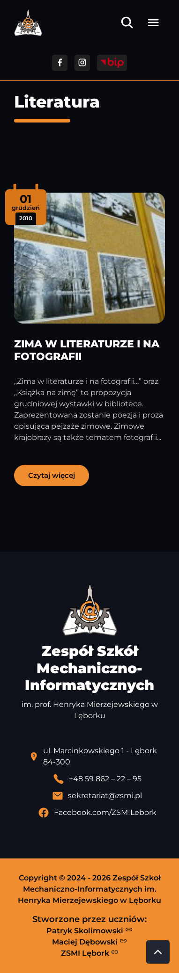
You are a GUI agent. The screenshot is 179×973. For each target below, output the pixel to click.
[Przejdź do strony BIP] (112, 63)
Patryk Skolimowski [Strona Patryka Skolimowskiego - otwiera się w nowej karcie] (89, 930)
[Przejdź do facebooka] (59, 63)
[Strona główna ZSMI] (28, 22)
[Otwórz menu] (153, 22)
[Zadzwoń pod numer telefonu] (97, 779)
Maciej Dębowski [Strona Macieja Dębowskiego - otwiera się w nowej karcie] (89, 941)
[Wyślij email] (97, 795)
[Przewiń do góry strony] (158, 952)
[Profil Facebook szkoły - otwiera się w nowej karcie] (97, 812)
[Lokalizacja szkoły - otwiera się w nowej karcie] (97, 756)
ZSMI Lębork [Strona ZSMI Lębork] (90, 953)
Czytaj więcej (51, 475)
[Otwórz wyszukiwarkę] (127, 22)
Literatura (57, 102)
